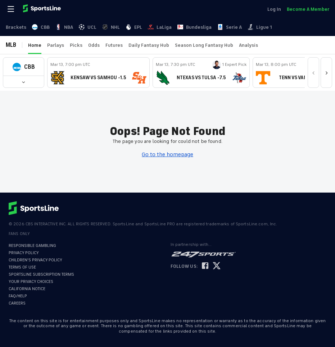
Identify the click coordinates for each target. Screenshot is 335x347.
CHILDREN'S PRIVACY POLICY (35, 260)
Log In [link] (274, 9)
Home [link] (34, 45)
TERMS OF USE (22, 267)
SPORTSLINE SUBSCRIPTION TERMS (41, 274)
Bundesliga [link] (194, 27)
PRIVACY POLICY (24, 253)
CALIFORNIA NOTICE (27, 289)
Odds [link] (94, 45)
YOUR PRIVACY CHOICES (31, 281)
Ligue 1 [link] (260, 27)
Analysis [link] (248, 45)
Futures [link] (114, 45)
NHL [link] (111, 27)
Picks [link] (76, 45)
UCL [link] (87, 27)
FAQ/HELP (18, 296)
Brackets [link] (16, 27)
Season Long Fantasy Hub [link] (204, 45)
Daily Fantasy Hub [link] (148, 45)
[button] (23, 66)
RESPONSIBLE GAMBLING (32, 245)
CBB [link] (41, 27)
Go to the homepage (167, 154)
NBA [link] (64, 27)
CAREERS (17, 303)
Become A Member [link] (308, 9)
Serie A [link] (229, 27)
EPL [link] (134, 27)
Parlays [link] (55, 45)
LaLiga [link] (160, 27)
